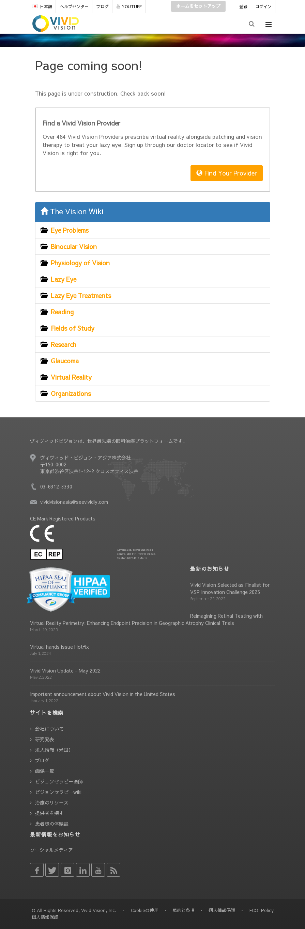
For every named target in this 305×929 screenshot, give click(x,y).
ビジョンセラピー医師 (59, 781)
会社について (49, 728)
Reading (62, 312)
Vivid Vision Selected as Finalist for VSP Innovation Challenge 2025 (230, 588)
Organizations (71, 393)
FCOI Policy (261, 910)
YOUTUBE (129, 6)
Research (63, 344)
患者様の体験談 (51, 823)
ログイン (263, 6)
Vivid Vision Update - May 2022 (65, 670)
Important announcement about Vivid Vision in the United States (102, 694)
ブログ (102, 6)
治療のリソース (51, 802)
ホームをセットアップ (198, 6)
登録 (243, 6)
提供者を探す (49, 813)
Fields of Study (72, 328)
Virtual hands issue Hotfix (59, 646)
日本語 (42, 6)
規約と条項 (183, 910)
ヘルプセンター (74, 6)
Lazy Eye (63, 279)
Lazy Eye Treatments (81, 295)
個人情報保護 (222, 910)
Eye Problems (70, 230)
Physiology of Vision (80, 263)
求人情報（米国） (54, 749)
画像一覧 (44, 770)
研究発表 (44, 739)
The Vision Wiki (72, 211)
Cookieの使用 (144, 910)
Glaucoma (65, 360)
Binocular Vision (74, 246)
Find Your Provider (226, 173)
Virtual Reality (71, 377)
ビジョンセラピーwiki (58, 792)
